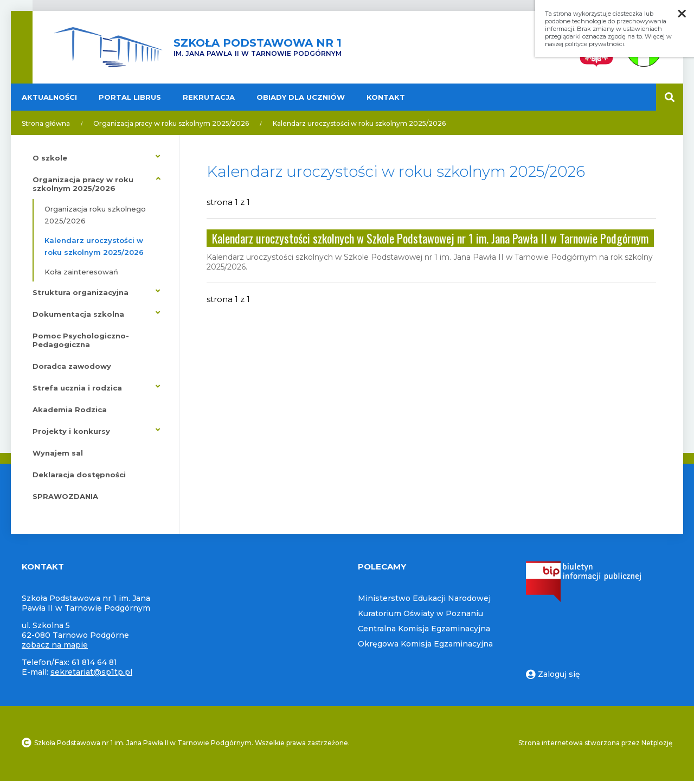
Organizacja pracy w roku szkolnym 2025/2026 (171, 123)
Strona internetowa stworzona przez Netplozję (595, 743)
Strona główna (46, 123)
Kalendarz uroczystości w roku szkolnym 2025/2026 (359, 123)
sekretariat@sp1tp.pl (91, 672)
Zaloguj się (553, 674)
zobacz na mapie (55, 645)
